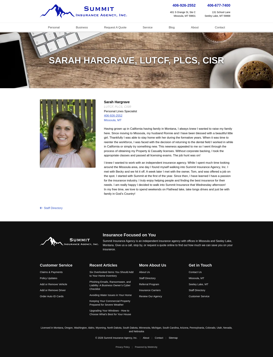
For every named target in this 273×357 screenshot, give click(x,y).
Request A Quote (115, 27)
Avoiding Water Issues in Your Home (110, 295)
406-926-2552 (184, 5)
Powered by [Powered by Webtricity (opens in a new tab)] (146, 347)
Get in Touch (200, 265)
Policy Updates (48, 278)
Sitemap (173, 337)
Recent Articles (103, 265)
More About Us (152, 265)
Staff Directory (51, 208)
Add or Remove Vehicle (53, 284)
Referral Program (149, 284)
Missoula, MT (113, 120)
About (194, 27)
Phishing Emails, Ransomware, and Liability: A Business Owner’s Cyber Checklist (110, 285)
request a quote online (160, 245)
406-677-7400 (218, 5)
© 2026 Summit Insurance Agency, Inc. (116, 337)
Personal (54, 27)
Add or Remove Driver (53, 290)
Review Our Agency (150, 296)
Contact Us (195, 272)
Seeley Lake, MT (198, 284)
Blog (172, 27)
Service (148, 27)
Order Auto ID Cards (52, 296)
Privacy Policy (123, 347)
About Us (144, 272)
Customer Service (56, 265)
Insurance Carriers (150, 290)
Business (82, 27)
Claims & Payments (51, 272)
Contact (220, 27)
